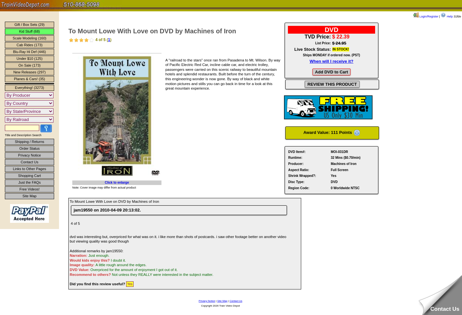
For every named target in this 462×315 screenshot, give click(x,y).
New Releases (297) (29, 72)
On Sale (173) (29, 65)
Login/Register (425, 16)
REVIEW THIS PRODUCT (332, 84)
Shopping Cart (29, 176)
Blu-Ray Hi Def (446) (29, 52)
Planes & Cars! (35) (29, 79)
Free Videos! (29, 189)
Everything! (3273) (29, 88)
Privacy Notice (29, 155)
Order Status (29, 148)
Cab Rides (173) (29, 45)
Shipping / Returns (29, 142)
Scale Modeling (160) (29, 38)
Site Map (29, 196)
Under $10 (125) (29, 58)
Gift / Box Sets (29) (30, 25)
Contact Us (29, 162)
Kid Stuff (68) (29, 31)
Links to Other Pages (29, 169)
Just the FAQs (29, 182)
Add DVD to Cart (331, 72)
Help (447, 16)
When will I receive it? (331, 61)
